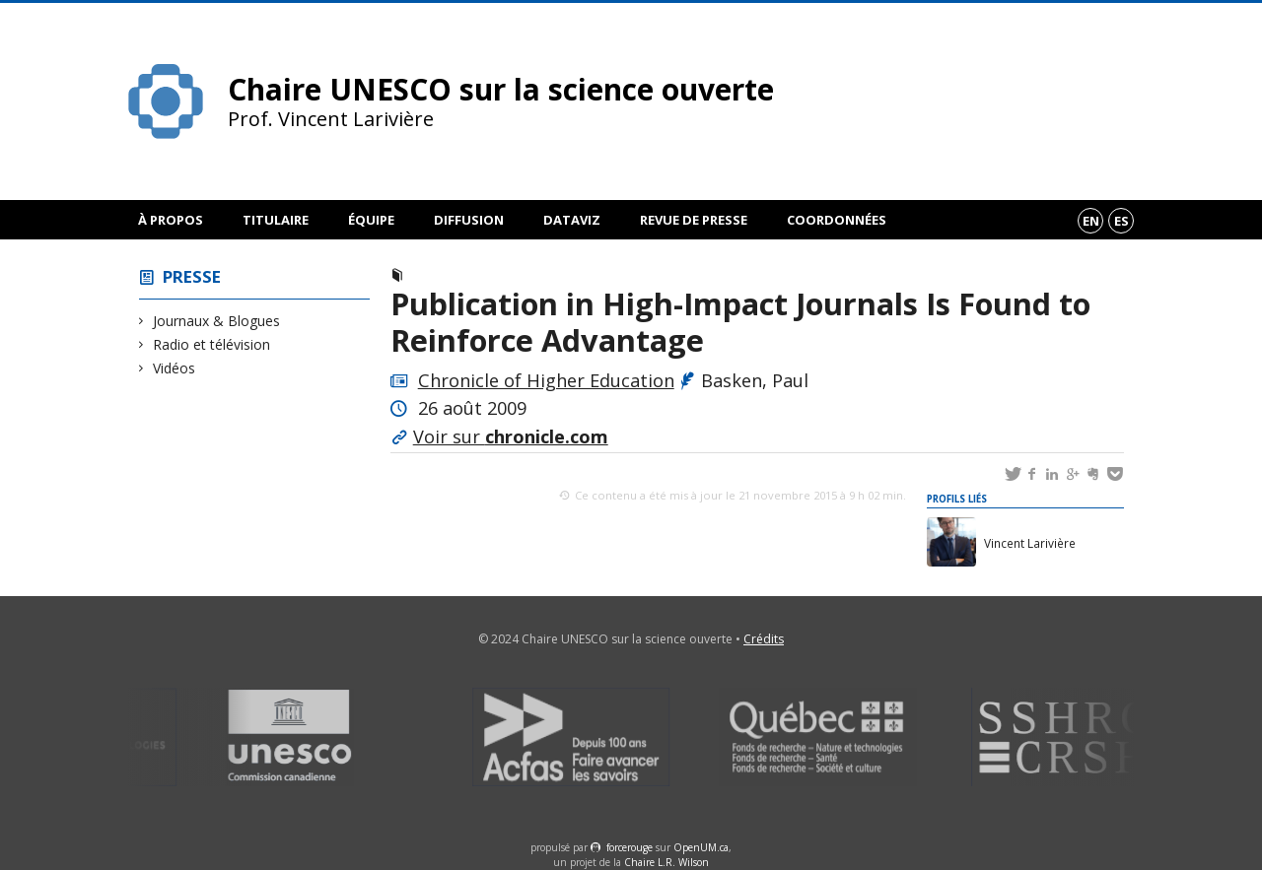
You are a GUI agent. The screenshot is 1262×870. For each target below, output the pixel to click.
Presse (192, 276)
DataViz (571, 220)
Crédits (763, 639)
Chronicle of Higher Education (546, 380)
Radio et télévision (212, 344)
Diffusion (469, 220)
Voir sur (510, 436)
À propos (170, 220)
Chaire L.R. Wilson (666, 862)
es (1121, 221)
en (1091, 221)
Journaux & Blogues (217, 320)
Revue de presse (693, 220)
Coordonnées (836, 220)
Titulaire (276, 220)
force (629, 847)
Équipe (371, 220)
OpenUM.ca (701, 847)
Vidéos (174, 368)
